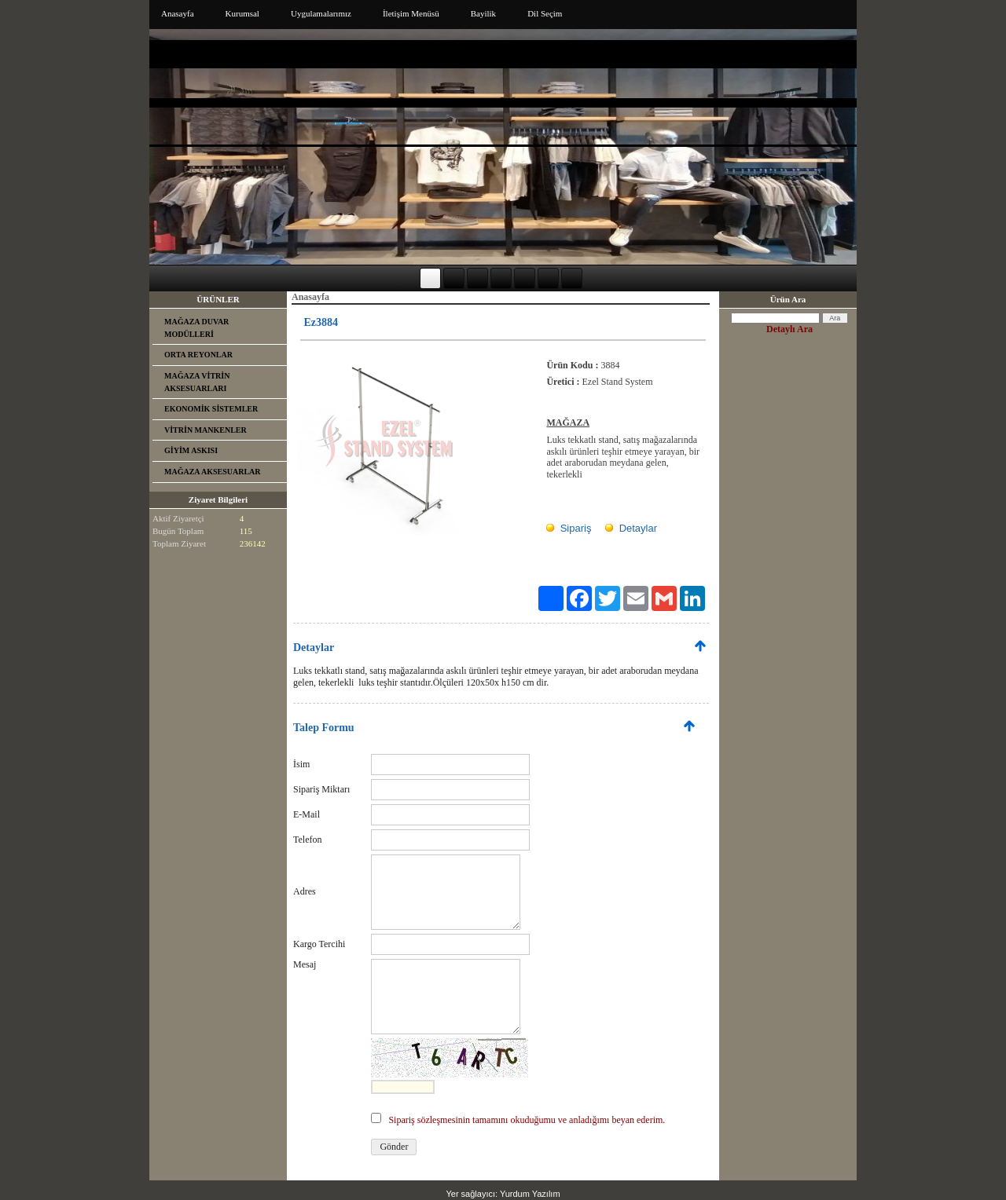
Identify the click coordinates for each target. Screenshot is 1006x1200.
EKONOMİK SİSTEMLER (211, 408)
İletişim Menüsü (411, 13)
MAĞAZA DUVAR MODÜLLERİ (196, 327)
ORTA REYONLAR (198, 354)
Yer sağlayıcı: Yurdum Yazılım (503, 1193)
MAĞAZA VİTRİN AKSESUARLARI (196, 382)
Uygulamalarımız (321, 13)
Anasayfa (177, 13)
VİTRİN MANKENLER (205, 430)
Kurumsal (242, 13)
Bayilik (483, 13)
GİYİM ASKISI (191, 450)
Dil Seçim (544, 13)
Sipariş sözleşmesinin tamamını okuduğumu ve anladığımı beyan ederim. (526, 1119)
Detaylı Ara (789, 329)
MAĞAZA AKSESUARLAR (212, 471)
